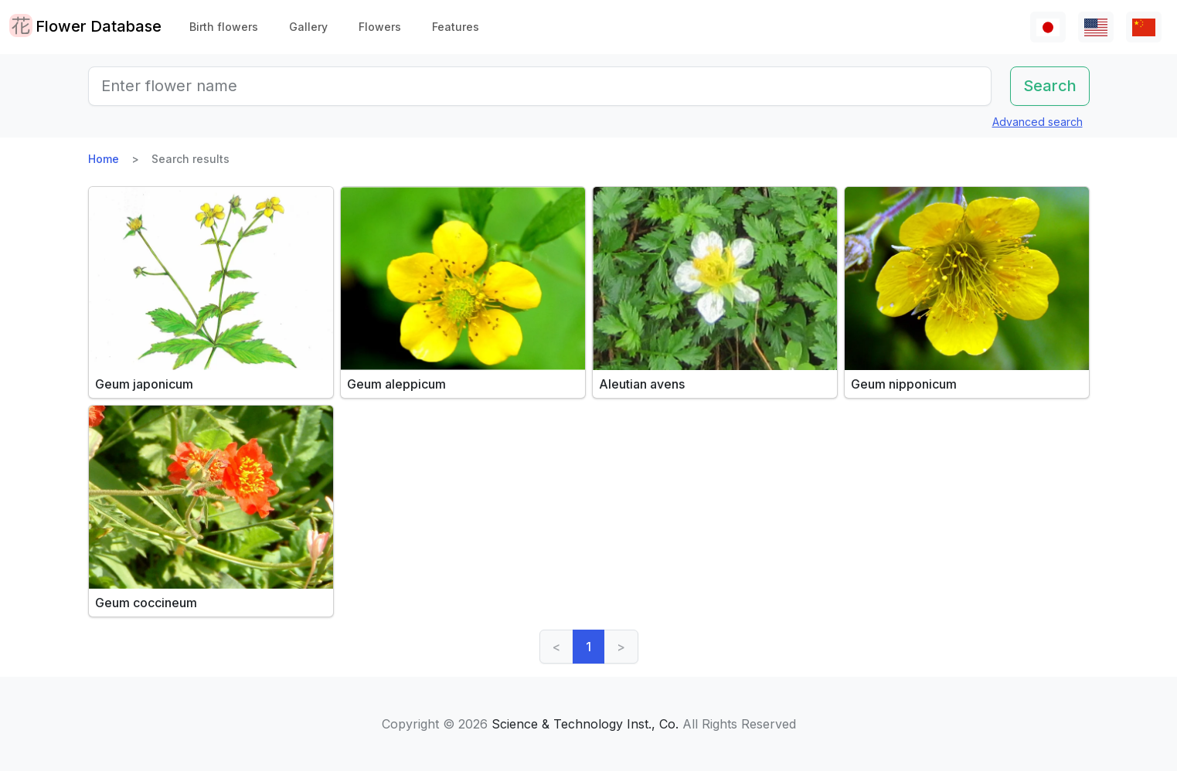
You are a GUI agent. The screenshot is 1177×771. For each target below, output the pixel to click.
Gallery (308, 26)
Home (103, 158)
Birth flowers (223, 26)
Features (455, 26)
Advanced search (1037, 121)
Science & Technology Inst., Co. (585, 724)
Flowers (380, 26)
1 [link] (588, 646)
